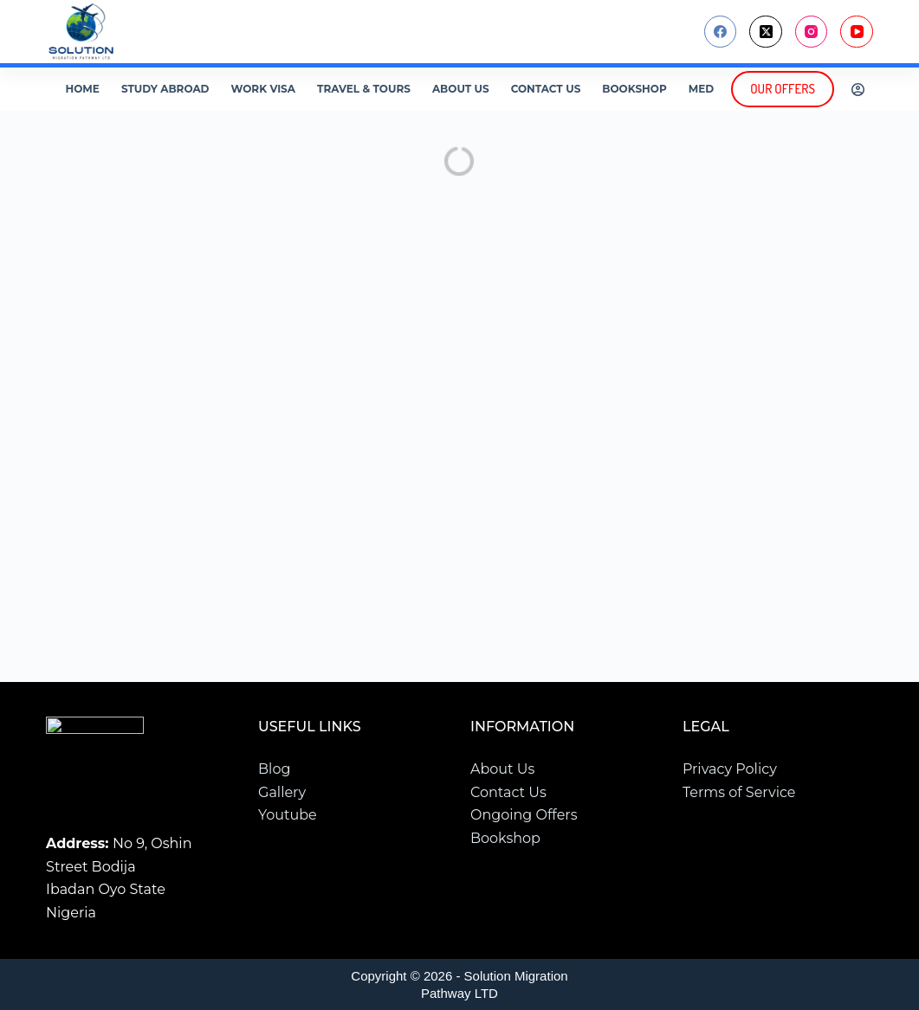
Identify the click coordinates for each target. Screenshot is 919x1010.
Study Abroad (165, 88)
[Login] (857, 89)
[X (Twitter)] (765, 32)
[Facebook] (720, 32)
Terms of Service (739, 792)
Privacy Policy (730, 770)
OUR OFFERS (782, 88)
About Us (460, 88)
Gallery (282, 792)
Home (83, 88)
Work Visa (263, 88)
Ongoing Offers (524, 815)
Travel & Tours (364, 88)
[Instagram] (811, 32)
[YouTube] (856, 32)
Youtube (287, 815)
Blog (274, 770)
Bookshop (634, 88)
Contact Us (546, 88)
